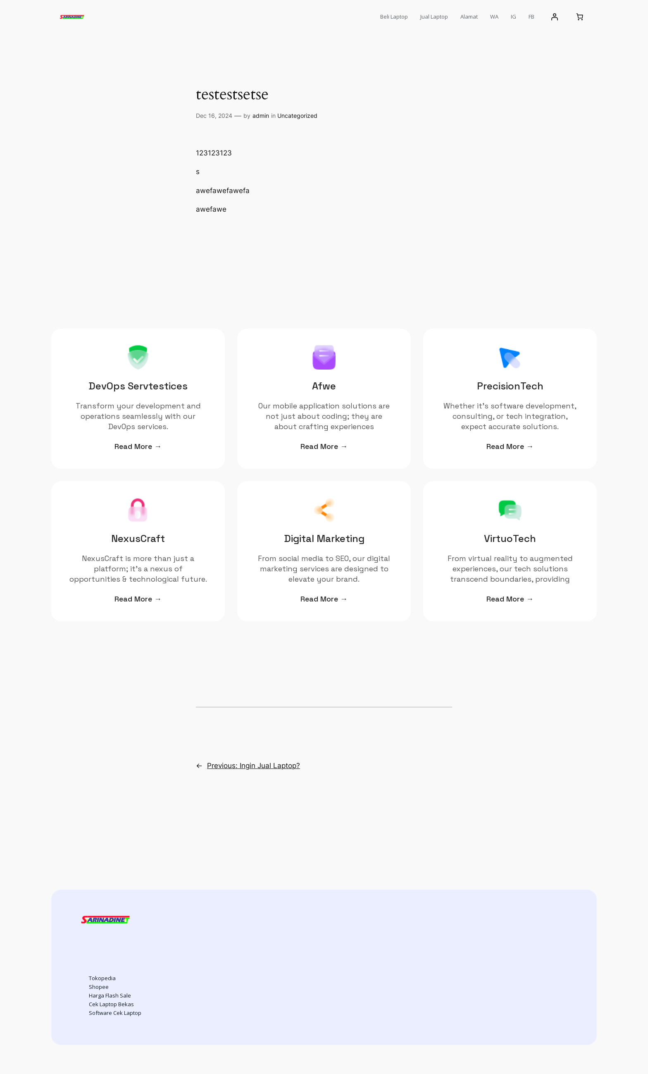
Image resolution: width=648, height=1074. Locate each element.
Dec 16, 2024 (214, 115)
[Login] (554, 17)
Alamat (469, 16)
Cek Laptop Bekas (111, 1004)
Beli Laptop (394, 16)
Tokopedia (102, 978)
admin (261, 115)
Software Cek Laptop (115, 1013)
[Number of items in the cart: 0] (579, 17)
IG (513, 16)
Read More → (138, 446)
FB (531, 16)
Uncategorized (297, 115)
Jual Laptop (434, 16)
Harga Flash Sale (110, 995)
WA (494, 16)
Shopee (99, 986)
